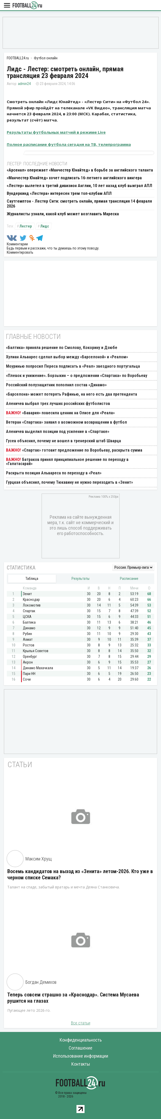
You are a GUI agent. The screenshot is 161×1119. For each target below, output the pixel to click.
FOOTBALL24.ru (27, 5)
